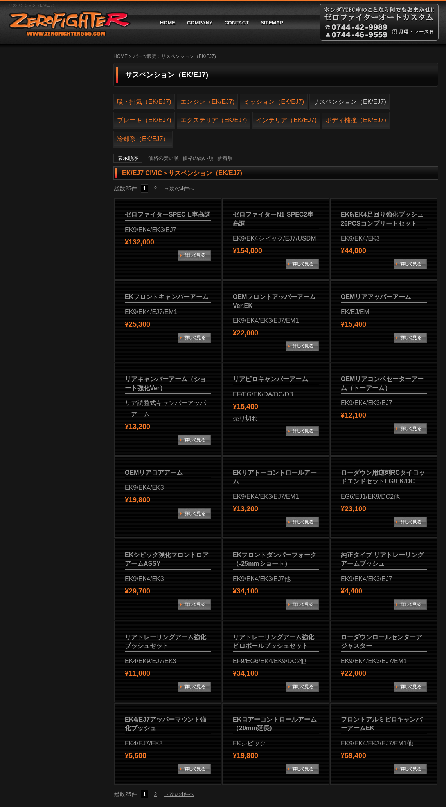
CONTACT (236, 22)
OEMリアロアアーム (154, 472)
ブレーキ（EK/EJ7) (144, 120)
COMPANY (199, 22)
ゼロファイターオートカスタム (66, 22)
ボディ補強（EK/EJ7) (356, 120)
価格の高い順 (198, 158)
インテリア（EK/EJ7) (286, 120)
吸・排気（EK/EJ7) (144, 101)
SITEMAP (272, 22)
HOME (167, 22)
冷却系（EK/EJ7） (143, 139)
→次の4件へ (179, 188)
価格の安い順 (163, 158)
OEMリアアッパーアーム (376, 296)
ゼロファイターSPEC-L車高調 (167, 214)
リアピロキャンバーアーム (270, 379)
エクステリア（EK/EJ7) (213, 120)
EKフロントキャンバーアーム (167, 296)
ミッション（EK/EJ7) (273, 101)
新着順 (224, 158)
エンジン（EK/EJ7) (207, 101)
